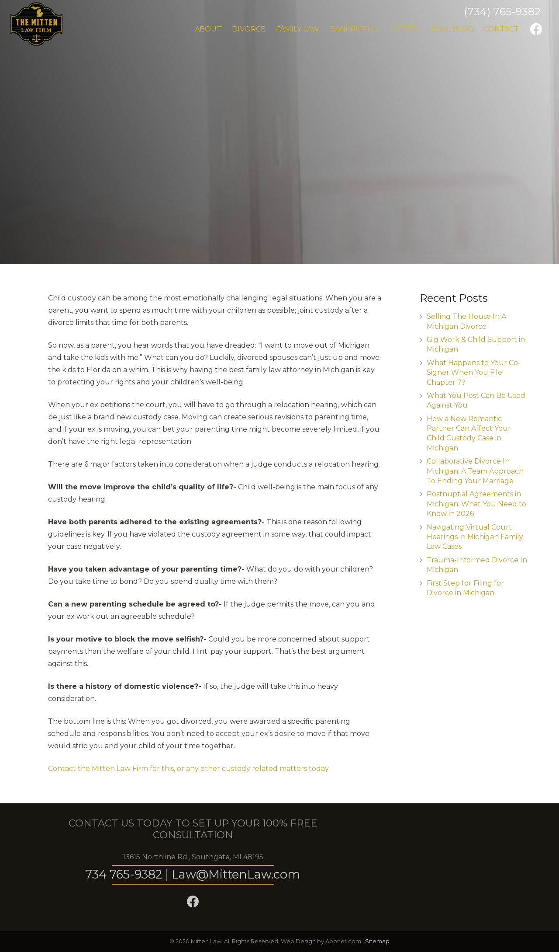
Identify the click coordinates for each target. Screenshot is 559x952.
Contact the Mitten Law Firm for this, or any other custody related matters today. (189, 768)
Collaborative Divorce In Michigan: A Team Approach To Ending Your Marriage (475, 471)
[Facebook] (536, 29)
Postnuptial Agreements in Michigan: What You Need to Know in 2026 (476, 504)
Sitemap (377, 941)
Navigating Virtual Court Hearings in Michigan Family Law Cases (475, 537)
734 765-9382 (123, 874)
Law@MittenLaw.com (236, 874)
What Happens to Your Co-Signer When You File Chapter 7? (474, 373)
